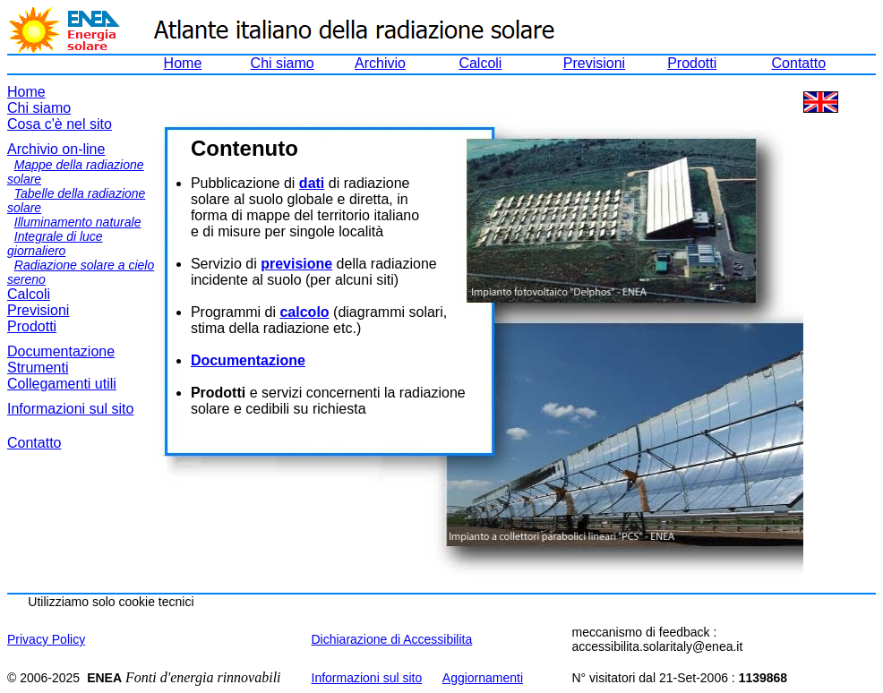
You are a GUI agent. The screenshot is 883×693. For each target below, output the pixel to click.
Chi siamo (282, 63)
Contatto (799, 63)
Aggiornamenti (482, 678)
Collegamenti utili (61, 383)
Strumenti (37, 367)
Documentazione (61, 351)
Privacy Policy (46, 639)
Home (183, 63)
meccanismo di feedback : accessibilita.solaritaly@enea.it (657, 639)
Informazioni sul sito (70, 408)
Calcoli (480, 63)
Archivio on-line (56, 149)
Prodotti (691, 63)
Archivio (380, 63)
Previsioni (594, 63)
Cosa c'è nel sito (59, 124)
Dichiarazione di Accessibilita (392, 639)
